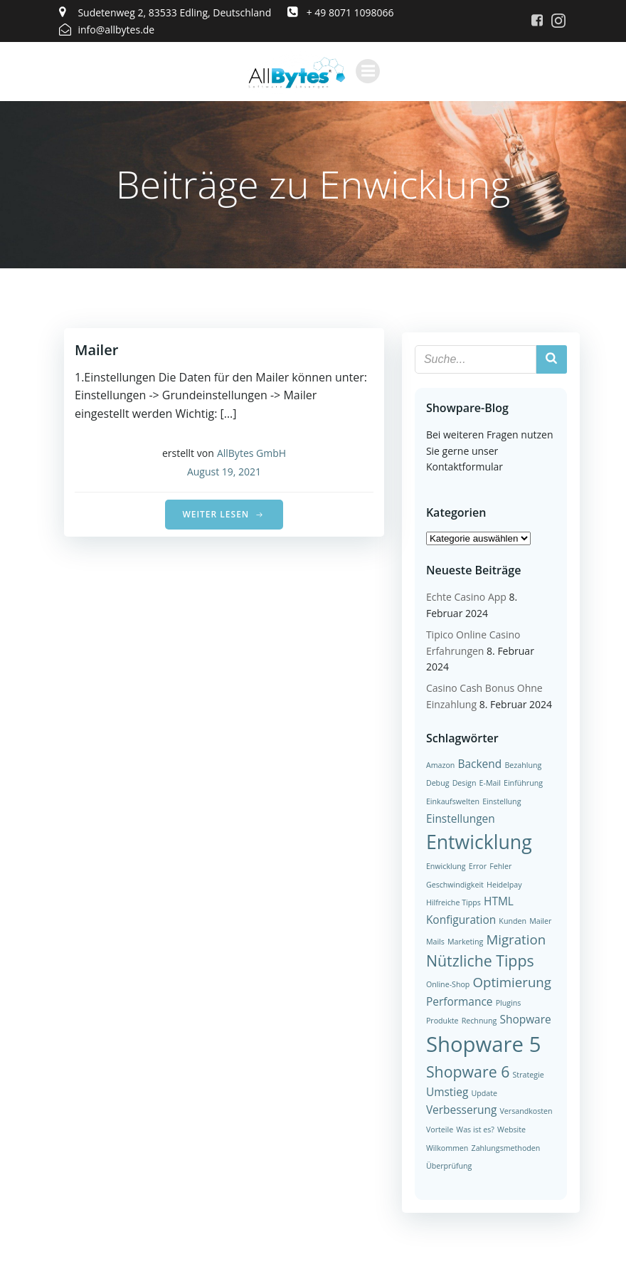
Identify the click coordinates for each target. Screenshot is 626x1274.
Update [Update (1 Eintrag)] (483, 1092)
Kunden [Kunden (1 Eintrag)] (511, 920)
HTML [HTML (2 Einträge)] (497, 899)
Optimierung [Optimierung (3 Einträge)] (511, 980)
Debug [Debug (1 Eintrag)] (436, 781)
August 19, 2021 (224, 472)
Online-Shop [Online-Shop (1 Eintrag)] (446, 983)
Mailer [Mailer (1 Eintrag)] (539, 920)
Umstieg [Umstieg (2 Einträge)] (446, 1090)
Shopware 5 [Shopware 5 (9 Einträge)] (482, 1042)
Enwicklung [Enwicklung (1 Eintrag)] (445, 865)
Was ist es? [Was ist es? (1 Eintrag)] (474, 1128)
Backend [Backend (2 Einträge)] (479, 762)
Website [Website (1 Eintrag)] (510, 1128)
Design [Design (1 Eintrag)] (463, 781)
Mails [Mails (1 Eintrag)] (434, 940)
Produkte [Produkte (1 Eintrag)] (539, 1001)
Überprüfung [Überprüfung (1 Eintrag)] (447, 1164)
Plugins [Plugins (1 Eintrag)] (507, 1001)
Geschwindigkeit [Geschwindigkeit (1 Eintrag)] (453, 883)
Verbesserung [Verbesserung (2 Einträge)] (460, 1109)
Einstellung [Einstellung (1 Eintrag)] (500, 800)
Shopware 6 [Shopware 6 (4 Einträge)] (466, 1070)
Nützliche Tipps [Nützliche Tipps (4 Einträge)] (479, 959)
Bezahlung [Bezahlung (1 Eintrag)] (522, 764)
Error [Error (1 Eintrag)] (476, 865)
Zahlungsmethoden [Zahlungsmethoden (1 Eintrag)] (504, 1147)
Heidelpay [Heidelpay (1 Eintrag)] (503, 883)
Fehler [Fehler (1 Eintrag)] (499, 865)
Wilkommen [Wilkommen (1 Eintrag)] (446, 1147)
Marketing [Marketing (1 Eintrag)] (464, 940)
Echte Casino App (465, 596)
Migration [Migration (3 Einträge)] (515, 938)
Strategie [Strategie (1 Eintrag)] (527, 1073)
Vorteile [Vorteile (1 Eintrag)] (438, 1128)
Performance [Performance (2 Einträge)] (458, 1000)
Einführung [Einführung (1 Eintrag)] (521, 781)
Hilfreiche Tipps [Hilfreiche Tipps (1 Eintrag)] (452, 901)
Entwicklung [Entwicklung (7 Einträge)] (478, 840)
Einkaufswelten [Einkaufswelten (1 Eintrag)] (451, 800)
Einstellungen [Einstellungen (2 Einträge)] (459, 817)
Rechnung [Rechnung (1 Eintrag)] (442, 1019)
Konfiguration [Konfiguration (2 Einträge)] (459, 918)
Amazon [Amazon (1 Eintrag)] (439, 764)
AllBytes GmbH (251, 454)
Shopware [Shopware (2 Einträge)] (488, 1018)
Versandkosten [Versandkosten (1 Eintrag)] (525, 1110)
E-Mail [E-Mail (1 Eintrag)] (488, 781)
